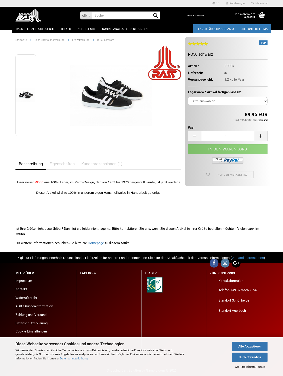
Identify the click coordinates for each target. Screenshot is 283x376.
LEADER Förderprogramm (215, 28)
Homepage (96, 243)
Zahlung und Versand (30, 315)
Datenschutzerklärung (74, 358)
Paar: (191, 127)
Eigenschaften (62, 163)
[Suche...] (86, 15)
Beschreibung (31, 163)
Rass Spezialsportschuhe (35, 28)
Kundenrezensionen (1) (101, 163)
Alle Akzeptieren (250, 346)
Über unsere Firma (254, 28)
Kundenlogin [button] (235, 3)
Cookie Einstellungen (31, 331)
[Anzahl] (227, 136)
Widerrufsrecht (26, 298)
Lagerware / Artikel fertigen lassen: (214, 92)
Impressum (23, 281)
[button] (215, 3)
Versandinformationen (248, 258)
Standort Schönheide (233, 300)
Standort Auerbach (232, 311)
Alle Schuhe (87, 28)
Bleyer (66, 28)
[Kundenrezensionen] (198, 45)
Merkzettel (259, 3)
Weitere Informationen (250, 366)
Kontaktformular (230, 281)
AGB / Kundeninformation (34, 306)
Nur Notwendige (250, 357)
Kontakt (21, 289)
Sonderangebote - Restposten (124, 28)
